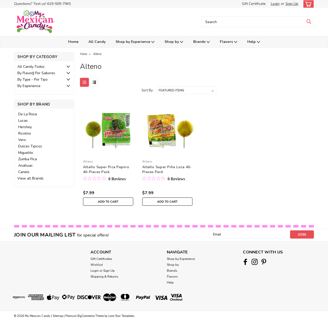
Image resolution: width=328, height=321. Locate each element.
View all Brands (30, 178)
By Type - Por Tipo (32, 79)
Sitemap (58, 316)
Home (73, 41)
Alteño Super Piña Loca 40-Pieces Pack (167, 169)
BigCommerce (86, 316)
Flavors (228, 42)
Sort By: (147, 90)
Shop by (174, 42)
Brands (201, 42)
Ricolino (24, 133)
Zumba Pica (27, 159)
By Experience (28, 85)
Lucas (23, 120)
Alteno (97, 54)
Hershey (25, 127)
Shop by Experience (135, 42)
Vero (22, 139)
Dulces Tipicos (30, 146)
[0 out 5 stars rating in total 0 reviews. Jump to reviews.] (104, 179)
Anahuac (25, 165)
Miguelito (25, 152)
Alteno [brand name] (88, 161)
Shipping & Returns (104, 277)
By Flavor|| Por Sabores (36, 73)
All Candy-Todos (31, 66)
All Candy (97, 41)
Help (253, 42)
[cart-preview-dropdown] (307, 4)
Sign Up (291, 3)
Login (275, 3)
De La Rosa (27, 114)
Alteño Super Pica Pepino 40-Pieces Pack (106, 169)
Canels (23, 171)
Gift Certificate (254, 3)
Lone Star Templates (121, 316)
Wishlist (96, 265)
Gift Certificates (101, 259)
